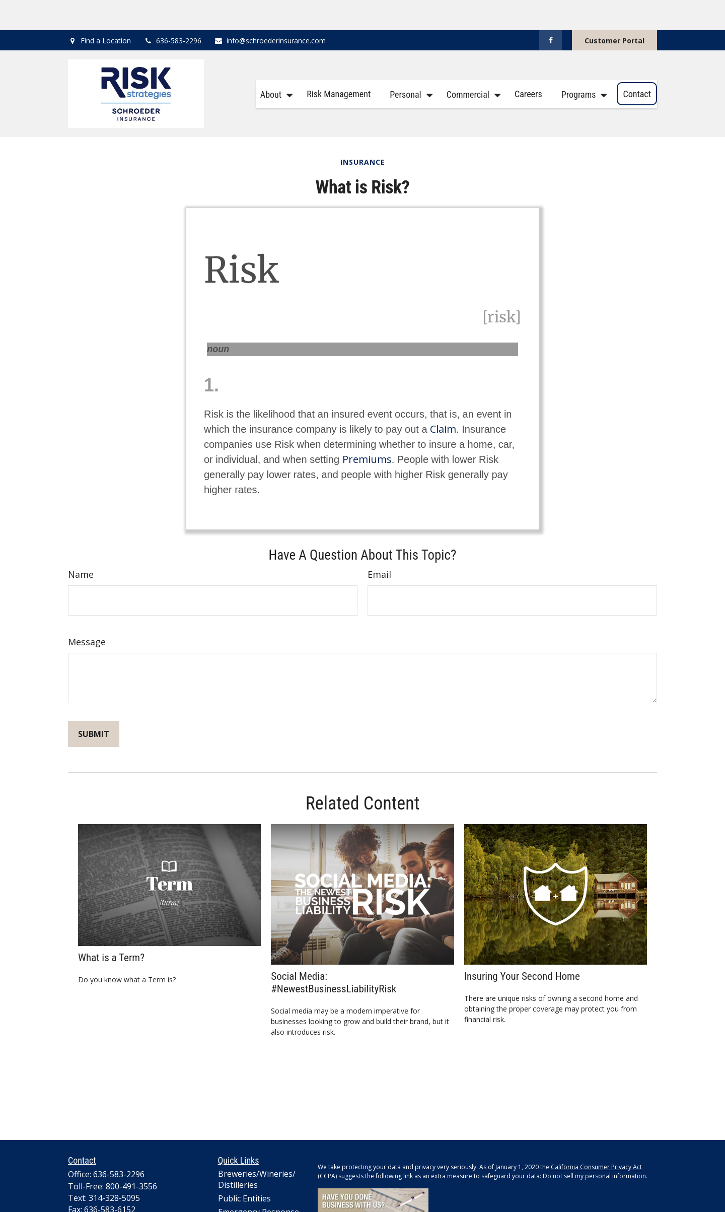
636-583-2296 (172, 10)
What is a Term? (111, 927)
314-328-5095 (114, 1167)
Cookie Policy (451, 1207)
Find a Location (106, 10)
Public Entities (244, 1168)
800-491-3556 (131, 1156)
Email (379, 544)
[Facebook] (550, 10)
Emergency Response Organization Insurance (263, 1187)
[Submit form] (93, 704)
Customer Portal (614, 10)
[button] (274, 63)
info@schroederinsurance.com (270, 10)
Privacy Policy (337, 1207)
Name (81, 544)
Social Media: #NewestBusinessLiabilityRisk (333, 952)
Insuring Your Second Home (522, 945)
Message (87, 611)
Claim (443, 399)
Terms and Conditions (394, 1207)
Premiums (367, 429)
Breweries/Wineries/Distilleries (257, 1149)
